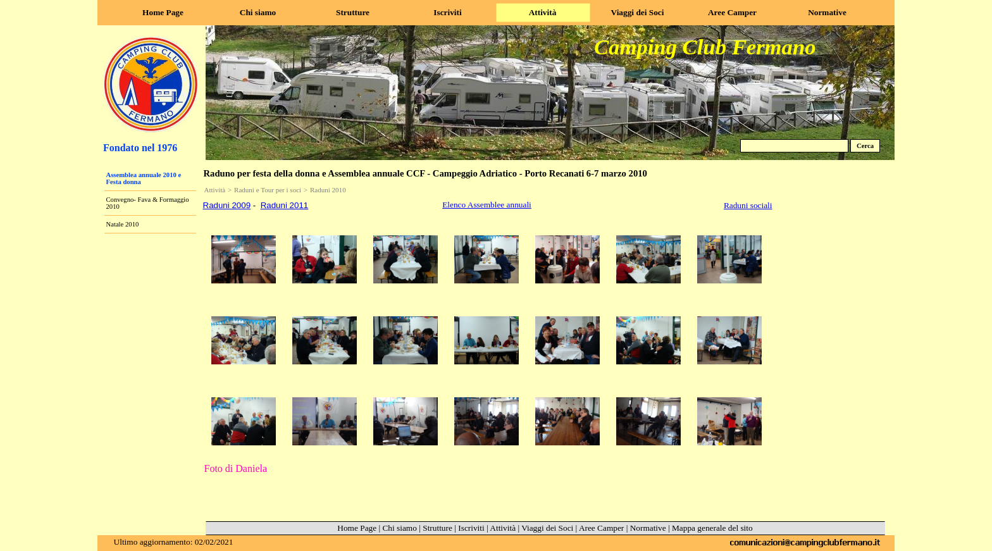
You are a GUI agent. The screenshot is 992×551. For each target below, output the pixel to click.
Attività (215, 190)
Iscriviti (471, 528)
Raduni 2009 (227, 205)
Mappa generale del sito (712, 528)
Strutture (437, 528)
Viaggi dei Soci (547, 528)
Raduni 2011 (285, 205)
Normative (648, 528)
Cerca (865, 145)
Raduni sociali (748, 205)
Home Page (356, 528)
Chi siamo (399, 528)
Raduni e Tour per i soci (267, 190)
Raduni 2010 (328, 190)
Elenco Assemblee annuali (486, 204)
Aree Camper (601, 528)
